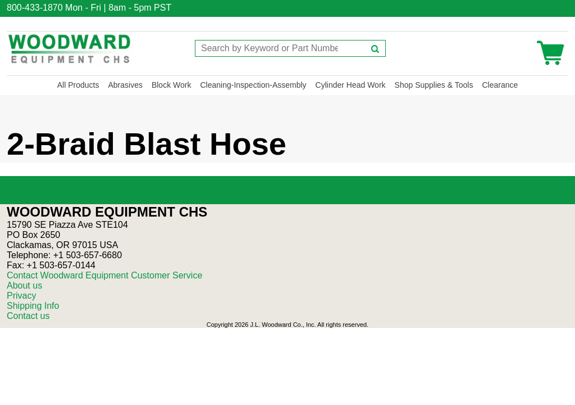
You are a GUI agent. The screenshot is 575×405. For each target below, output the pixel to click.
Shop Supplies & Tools (434, 84)
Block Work (171, 84)
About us (24, 285)
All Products (78, 84)
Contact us (28, 316)
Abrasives (125, 84)
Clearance (500, 84)
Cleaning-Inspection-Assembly (253, 84)
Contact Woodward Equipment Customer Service (104, 275)
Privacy (21, 295)
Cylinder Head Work (351, 84)
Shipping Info (33, 305)
